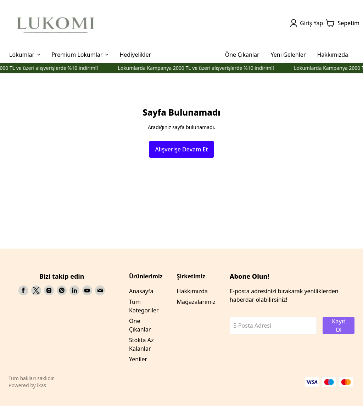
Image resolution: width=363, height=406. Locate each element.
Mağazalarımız (196, 302)
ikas (41, 385)
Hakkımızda (192, 291)
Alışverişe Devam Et (181, 149)
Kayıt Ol (338, 325)
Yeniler (138, 359)
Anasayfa (141, 291)
